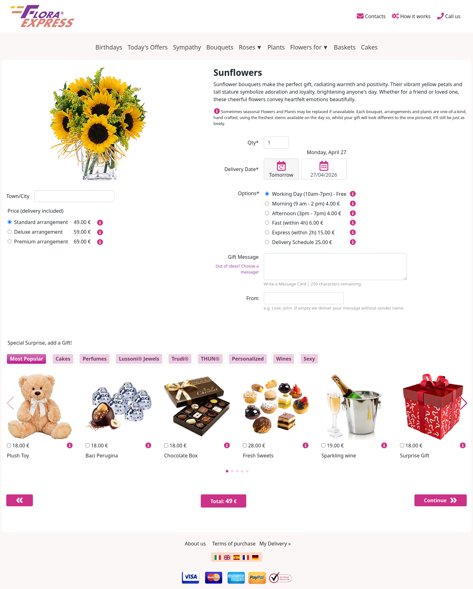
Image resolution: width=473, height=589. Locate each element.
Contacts (370, 16)
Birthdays (109, 47)
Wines (283, 358)
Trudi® (180, 358)
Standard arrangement (38, 222)
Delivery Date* (241, 169)
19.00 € (332, 445)
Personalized (248, 358)
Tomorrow (281, 169)
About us (195, 543)
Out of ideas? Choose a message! (237, 269)
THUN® (210, 358)
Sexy (309, 358)
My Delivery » (275, 543)
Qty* (252, 142)
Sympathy (187, 47)
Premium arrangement (38, 241)
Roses (247, 47)
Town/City (17, 196)
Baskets (345, 47)
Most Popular (26, 358)
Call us (448, 16)
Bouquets (220, 47)
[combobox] (74, 196)
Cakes (369, 47)
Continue (434, 500)
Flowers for (305, 47)
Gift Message (236, 264)
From (252, 298)
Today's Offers (147, 47)
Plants (276, 47)
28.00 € (254, 445)
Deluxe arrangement (35, 231)
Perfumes (95, 358)
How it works (411, 16)
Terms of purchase (234, 543)
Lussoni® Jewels (139, 358)
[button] (227, 471)
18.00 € (18, 445)
